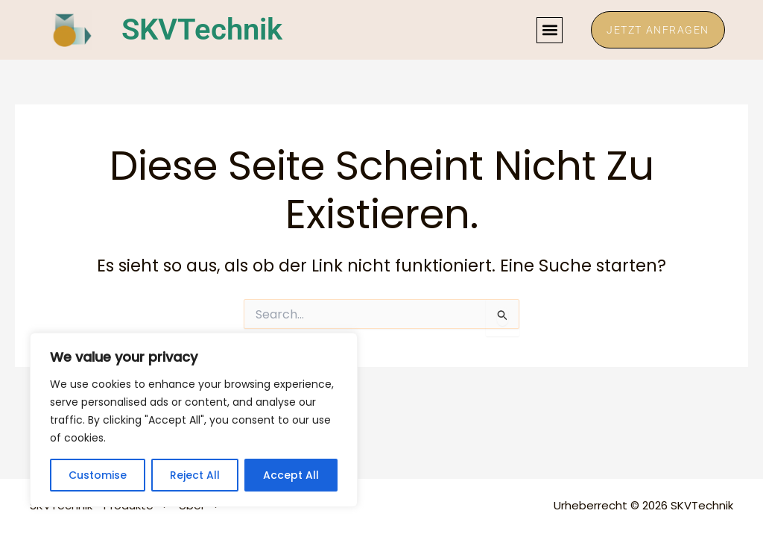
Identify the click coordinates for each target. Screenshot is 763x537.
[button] (549, 30)
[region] (194, 420)
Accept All (291, 475)
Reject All (195, 475)
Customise (98, 475)
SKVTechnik (201, 29)
